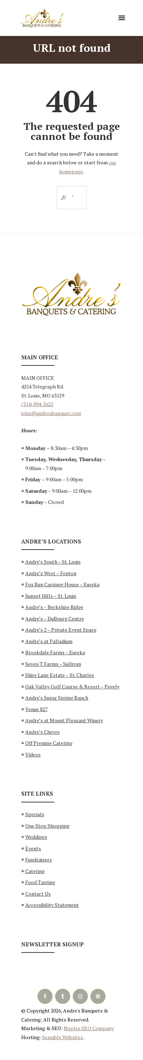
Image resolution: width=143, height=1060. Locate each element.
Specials (34, 814)
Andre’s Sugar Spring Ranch (56, 697)
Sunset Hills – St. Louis (50, 595)
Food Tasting (40, 882)
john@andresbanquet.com (51, 413)
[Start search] (62, 197)
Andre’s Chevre (42, 731)
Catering (35, 871)
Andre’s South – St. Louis (53, 561)
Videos (33, 754)
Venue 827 (36, 709)
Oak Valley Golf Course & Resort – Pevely (72, 686)
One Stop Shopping (47, 825)
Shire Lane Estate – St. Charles (59, 675)
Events (33, 848)
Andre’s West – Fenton (50, 573)
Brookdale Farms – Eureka (55, 652)
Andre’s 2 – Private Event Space (61, 629)
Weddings (36, 836)
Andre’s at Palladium (48, 641)
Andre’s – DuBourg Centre (54, 618)
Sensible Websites (63, 1037)
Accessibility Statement (52, 904)
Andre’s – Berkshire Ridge (54, 607)
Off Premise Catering (48, 743)
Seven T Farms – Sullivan (53, 663)
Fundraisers (38, 859)
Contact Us (38, 893)
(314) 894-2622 (37, 404)
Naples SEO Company (89, 1028)
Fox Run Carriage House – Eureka (62, 584)
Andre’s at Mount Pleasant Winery (64, 720)
